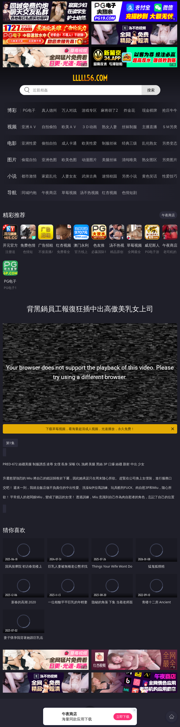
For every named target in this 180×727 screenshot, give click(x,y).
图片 (12, 159)
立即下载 (122, 716)
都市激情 (29, 176)
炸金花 (129, 110)
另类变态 (169, 143)
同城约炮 (29, 192)
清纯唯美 (129, 159)
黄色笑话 (149, 176)
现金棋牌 (149, 110)
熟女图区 (149, 159)
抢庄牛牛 (169, 110)
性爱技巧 (169, 176)
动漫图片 (89, 159)
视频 (12, 126)
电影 (12, 143)
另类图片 (169, 159)
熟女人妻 (109, 126)
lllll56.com (90, 78)
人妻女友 (69, 176)
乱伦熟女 (149, 143)
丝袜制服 (129, 126)
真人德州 (49, 110)
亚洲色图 (49, 159)
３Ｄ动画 (89, 126)
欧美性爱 (89, 143)
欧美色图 (69, 159)
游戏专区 (89, 110)
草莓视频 (69, 192)
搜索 (151, 90)
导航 (12, 192)
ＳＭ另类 (169, 126)
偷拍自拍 (49, 143)
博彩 (12, 110)
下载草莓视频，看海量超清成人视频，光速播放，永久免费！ (110, 429)
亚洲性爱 (29, 143)
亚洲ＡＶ (29, 126)
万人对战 (69, 110)
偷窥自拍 (29, 159)
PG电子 (29, 110)
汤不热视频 (89, 192)
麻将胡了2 (109, 110)
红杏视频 (109, 192)
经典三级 (129, 143)
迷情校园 (109, 176)
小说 (12, 176)
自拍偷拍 (49, 126)
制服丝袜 (109, 143)
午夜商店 (49, 192)
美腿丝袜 (109, 159)
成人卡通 (69, 143)
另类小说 (129, 176)
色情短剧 (129, 192)
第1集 (10, 443)
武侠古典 (89, 176)
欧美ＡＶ (69, 126)
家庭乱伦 (49, 176)
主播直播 (149, 126)
